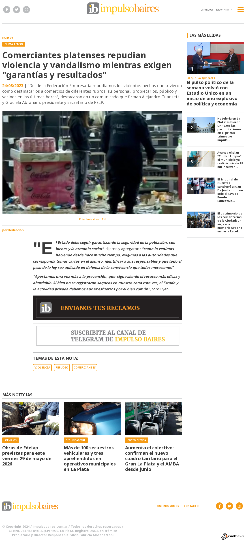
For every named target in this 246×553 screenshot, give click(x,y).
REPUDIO (62, 367)
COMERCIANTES (85, 367)
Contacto (191, 506)
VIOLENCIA (42, 367)
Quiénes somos (168, 506)
